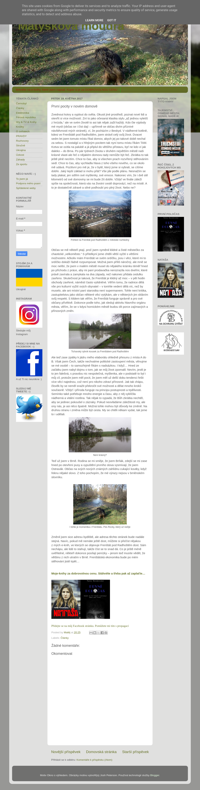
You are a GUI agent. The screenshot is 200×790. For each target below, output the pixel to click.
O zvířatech (22, 131)
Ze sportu (21, 164)
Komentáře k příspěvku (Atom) (94, 759)
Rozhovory (22, 140)
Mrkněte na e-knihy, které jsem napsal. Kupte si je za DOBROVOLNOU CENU (66, 89)
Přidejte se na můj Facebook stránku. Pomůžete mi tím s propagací (90, 625)
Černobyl (21, 103)
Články (65, 637)
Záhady (20, 159)
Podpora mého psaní (28, 183)
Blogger (154, 775)
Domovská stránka (101, 752)
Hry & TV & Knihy (26, 122)
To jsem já (22, 178)
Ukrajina (21, 150)
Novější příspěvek (65, 752)
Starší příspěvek (135, 752)
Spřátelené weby (26, 188)
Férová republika (26, 117)
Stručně (20, 145)
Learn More (94, 20)
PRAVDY (21, 136)
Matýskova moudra (71, 25)
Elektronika (22, 112)
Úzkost (20, 154)
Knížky (20, 126)
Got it (111, 20)
